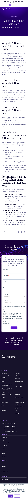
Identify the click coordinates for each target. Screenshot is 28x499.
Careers (3, 469)
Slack (2, 400)
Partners (3, 466)
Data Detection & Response (8, 426)
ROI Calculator (5, 456)
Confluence (4, 410)
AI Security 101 (5, 442)
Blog (2, 440)
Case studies (4, 437)
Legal (16, 384)
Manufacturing (18, 386)
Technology (17, 376)
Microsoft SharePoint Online (20, 407)
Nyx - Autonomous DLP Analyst (9, 431)
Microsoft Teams (19, 397)
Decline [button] (17, 496)
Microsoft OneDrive (19, 400)
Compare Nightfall (5, 450)
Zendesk (17, 413)
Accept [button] (10, 496)
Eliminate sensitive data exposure (7, 380)
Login (2, 482)
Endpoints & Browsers (6, 394)
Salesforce (17, 394)
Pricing (3, 453)
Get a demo (4, 479)
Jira (2, 408)
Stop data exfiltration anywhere (6, 376)
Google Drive (4, 402)
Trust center (4, 471)
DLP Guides (4, 445)
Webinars (3, 448)
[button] (24, 9)
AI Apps (3, 397)
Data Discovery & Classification (9, 429)
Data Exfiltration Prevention (8, 423)
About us (3, 463)
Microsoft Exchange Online (19, 403)
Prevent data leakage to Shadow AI (6, 389)
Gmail (2, 405)
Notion (16, 411)
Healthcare (17, 378)
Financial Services (19, 381)
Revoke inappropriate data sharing (6, 384)
